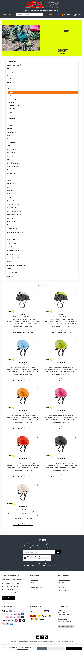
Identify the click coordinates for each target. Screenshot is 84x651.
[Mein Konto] (66, 14)
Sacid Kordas (11, 184)
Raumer (9, 128)
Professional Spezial (12, 236)
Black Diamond (11, 149)
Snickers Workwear (13, 201)
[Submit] (58, 552)
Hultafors (10, 190)
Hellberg (9, 194)
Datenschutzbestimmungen (39, 565)
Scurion (9, 197)
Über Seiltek (62, 590)
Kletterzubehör (12, 125)
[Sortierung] (44, 285)
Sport (9, 89)
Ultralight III (23, 362)
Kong (8, 139)
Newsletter (62, 585)
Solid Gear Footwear (13, 204)
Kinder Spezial (10, 247)
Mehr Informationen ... (22, 649)
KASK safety (11, 153)
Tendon (9, 170)
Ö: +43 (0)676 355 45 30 (10, 583)
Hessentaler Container (14, 214)
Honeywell (10, 218)
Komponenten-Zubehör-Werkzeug (16, 265)
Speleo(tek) (10, 254)
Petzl (8, 68)
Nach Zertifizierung (12, 228)
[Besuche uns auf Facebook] (38, 637)
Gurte (10, 95)
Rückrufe (61, 587)
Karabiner (12, 112)
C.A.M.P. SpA (11, 173)
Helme (11, 92)
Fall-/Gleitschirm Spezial (14, 269)
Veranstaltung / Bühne (13, 258)
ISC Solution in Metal (13, 163)
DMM (9, 135)
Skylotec (9, 180)
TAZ (8, 146)
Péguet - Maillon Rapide (14, 65)
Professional (11, 85)
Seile (9, 115)
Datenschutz (34, 585)
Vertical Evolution (12, 132)
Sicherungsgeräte (14, 99)
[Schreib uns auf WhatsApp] (46, 637)
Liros (8, 159)
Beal (8, 75)
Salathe (23, 314)
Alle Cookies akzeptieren (74, 648)
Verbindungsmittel (14, 105)
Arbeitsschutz (10, 261)
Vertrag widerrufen (8, 598)
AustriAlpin (10, 177)
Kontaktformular (15, 593)
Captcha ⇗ (46, 560)
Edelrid (9, 82)
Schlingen (11, 102)
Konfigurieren (42, 648)
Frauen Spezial (11, 243)
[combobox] (27, 14)
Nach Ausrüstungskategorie (15, 232)
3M (8, 187)
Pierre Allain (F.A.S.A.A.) (14, 211)
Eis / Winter (12, 108)
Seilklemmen (11, 118)
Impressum (34, 580)
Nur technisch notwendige (56, 648)
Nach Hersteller (11, 61)
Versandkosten (38, 641)
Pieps (9, 225)
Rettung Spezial (11, 239)
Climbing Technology (13, 166)
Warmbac (10, 156)
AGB (33, 567)
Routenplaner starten (66, 626)
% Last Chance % (11, 272)
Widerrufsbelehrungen (37, 587)
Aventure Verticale (12, 79)
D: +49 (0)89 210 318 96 (10, 587)
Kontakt (61, 582)
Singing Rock (11, 142)
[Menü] (7, 14)
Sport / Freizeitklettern (13, 250)
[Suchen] (41, 14)
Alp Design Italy (12, 72)
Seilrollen (10, 122)
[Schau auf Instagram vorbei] (42, 637)
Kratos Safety (11, 221)
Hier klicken (38, 558)
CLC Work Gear (11, 208)
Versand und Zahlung (65, 580)
